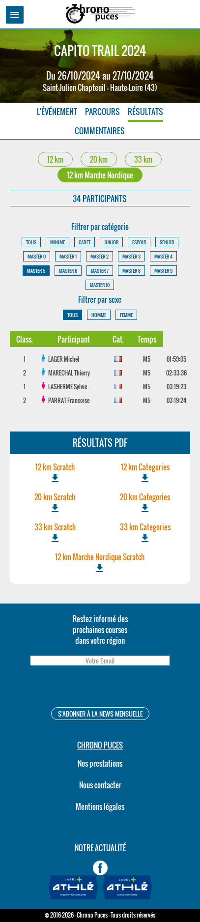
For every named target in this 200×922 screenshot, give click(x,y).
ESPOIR (139, 242)
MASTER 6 (68, 270)
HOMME (98, 314)
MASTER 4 (163, 256)
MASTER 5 (36, 270)
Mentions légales (100, 806)
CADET (84, 242)
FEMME (126, 314)
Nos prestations (100, 763)
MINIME (57, 242)
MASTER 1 (68, 256)
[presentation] (99, 687)
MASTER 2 (99, 256)
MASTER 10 (100, 284)
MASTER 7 (100, 270)
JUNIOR (111, 242)
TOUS (31, 242)
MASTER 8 (131, 270)
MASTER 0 (37, 256)
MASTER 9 (163, 270)
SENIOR (167, 242)
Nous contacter (100, 784)
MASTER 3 (131, 256)
